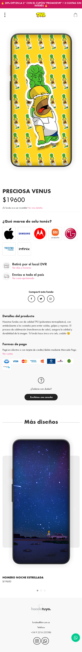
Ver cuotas (7, 353)
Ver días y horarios (21, 267)
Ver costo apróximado (23, 278)
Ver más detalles (35, 207)
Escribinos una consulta (41, 397)
